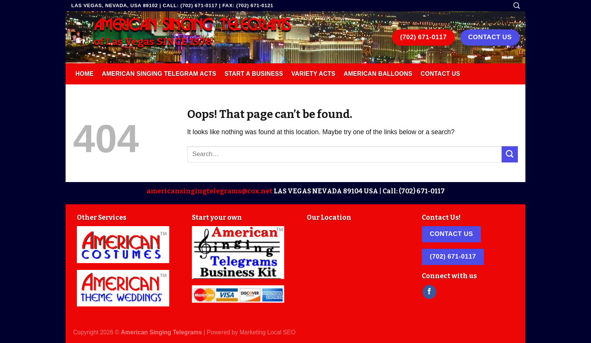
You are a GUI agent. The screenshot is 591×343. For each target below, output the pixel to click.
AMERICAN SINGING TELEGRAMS (192, 25)
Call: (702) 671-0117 (414, 191)
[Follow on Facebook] (429, 292)
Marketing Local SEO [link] (268, 332)
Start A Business (254, 73)
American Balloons (378, 73)
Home (84, 73)
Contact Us (440, 73)
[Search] (516, 5)
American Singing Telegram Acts (159, 73)
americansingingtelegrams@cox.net (210, 191)
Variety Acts (313, 73)
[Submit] (510, 154)
